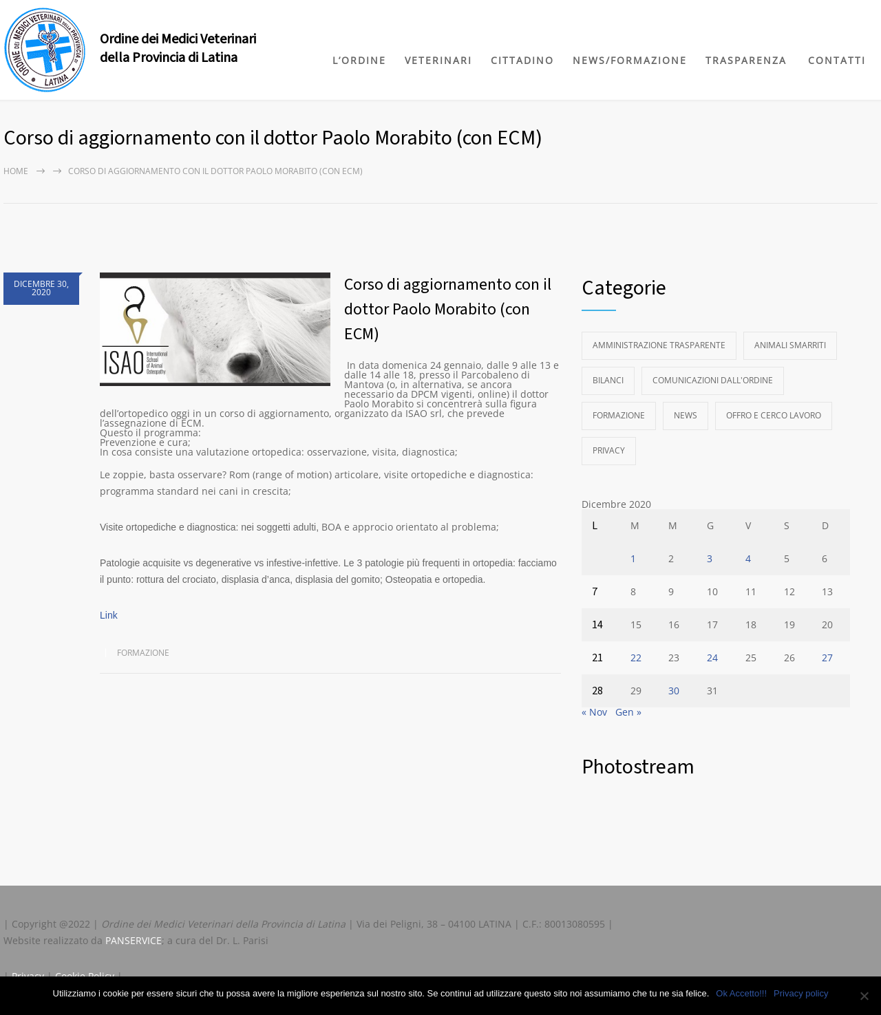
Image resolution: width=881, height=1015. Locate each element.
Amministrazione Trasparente (659, 345)
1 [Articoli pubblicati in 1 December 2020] (633, 558)
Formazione (143, 653)
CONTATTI (837, 60)
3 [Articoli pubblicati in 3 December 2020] (709, 558)
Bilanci (608, 380)
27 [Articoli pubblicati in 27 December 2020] (827, 657)
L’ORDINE (359, 60)
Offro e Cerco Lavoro (773, 415)
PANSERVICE (133, 940)
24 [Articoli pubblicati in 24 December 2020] (712, 657)
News (685, 415)
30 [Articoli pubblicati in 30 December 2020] (673, 690)
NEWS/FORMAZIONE (630, 60)
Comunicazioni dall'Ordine (712, 380)
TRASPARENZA (746, 60)
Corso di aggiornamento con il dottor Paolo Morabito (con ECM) (447, 309)
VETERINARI (438, 60)
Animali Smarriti (790, 345)
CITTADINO (522, 60)
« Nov (594, 711)
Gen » (628, 711)
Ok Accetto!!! (741, 993)
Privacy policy (801, 993)
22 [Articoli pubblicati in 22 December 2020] (635, 657)
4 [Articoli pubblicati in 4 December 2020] (748, 558)
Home (15, 171)
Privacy (609, 450)
